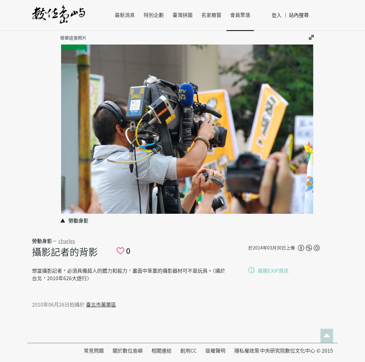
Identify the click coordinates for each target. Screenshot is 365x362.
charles (66, 241)
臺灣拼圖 (182, 15)
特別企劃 (154, 15)
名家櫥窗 (211, 15)
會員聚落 (240, 15)
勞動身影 (42, 241)
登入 (277, 15)
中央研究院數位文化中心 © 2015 (296, 350)
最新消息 (125, 15)
